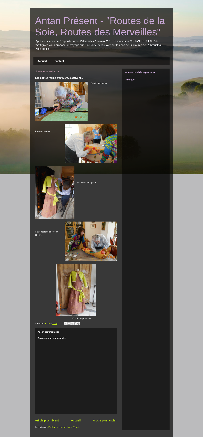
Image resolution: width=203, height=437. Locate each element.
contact (59, 61)
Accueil (42, 61)
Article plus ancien (105, 420)
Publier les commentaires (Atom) (63, 427)
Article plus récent (47, 420)
